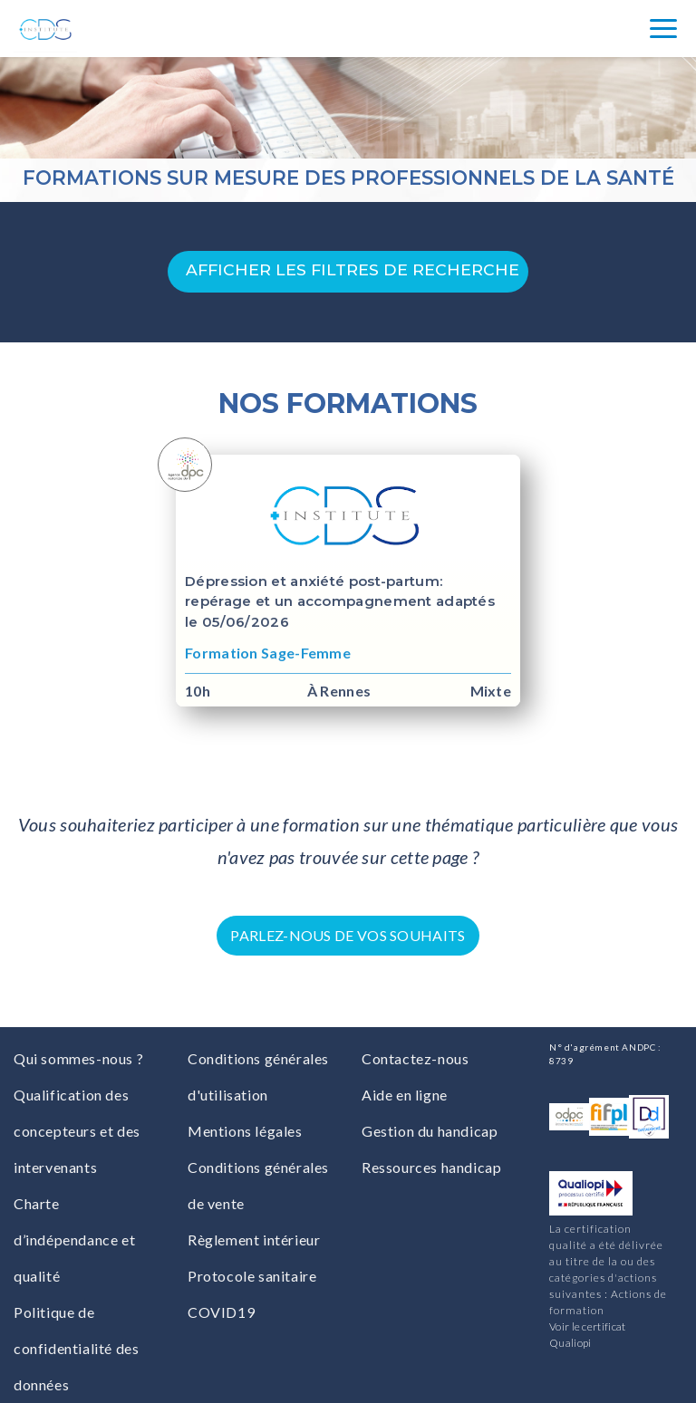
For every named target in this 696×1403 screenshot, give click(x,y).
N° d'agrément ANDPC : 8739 (605, 1054)
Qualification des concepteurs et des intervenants (77, 1131)
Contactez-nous (415, 1058)
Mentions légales (245, 1130)
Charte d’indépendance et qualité (74, 1239)
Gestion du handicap (430, 1130)
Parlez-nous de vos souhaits (347, 935)
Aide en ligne (405, 1094)
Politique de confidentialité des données (76, 1348)
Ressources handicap (431, 1167)
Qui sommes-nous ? (78, 1058)
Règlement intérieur (254, 1239)
